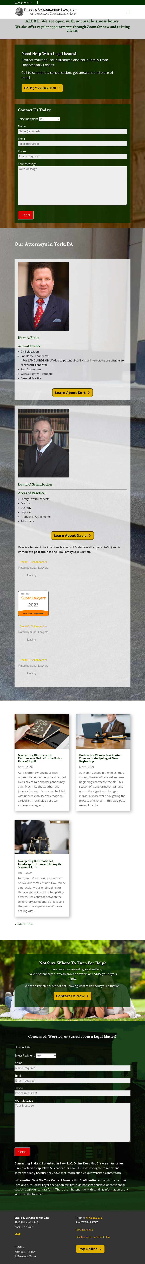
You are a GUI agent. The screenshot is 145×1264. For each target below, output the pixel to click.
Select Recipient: (39, 119)
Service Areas (84, 1230)
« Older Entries (24, 924)
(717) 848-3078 (24, 2)
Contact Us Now (70, 996)
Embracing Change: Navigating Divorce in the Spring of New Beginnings (100, 758)
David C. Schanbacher (33, 562)
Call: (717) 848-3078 (40, 88)
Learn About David (70, 535)
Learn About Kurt (70, 392)
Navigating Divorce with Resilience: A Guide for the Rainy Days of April (40, 758)
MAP (18, 1234)
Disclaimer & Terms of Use (93, 1237)
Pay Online (88, 1249)
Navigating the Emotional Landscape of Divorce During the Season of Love (40, 864)
